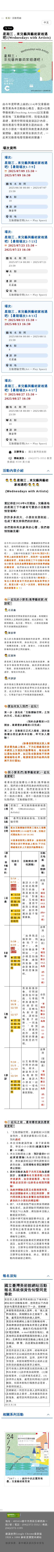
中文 (46, 22)
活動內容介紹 (13, 470)
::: (2, 18)
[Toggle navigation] (50, 6)
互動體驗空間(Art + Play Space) (28, 220)
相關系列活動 (13, 1414)
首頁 (7, 18)
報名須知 (10, 1276)
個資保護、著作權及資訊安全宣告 (24, 1543)
